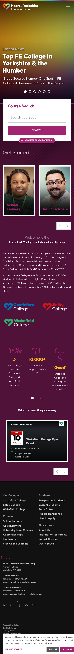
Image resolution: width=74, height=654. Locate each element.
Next (67, 226)
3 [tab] (34, 91)
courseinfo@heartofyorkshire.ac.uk (26, 594)
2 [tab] (30, 91)
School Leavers (12, 521)
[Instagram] (12, 605)
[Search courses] (37, 118)
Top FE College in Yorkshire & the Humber (27, 63)
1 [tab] (25, 91)
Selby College (11, 505)
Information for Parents (53, 534)
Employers (9, 539)
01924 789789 (21, 579)
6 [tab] (49, 91)
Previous (60, 226)
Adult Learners (12, 526)
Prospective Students (52, 500)
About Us (44, 530)
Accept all (67, 649)
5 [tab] (44, 91)
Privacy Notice (9, 631)
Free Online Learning (15, 543)
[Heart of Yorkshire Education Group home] (20, 5)
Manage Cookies (13, 649)
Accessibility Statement (12, 625)
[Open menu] (68, 6)
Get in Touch (46, 543)
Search (37, 130)
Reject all (53, 649)
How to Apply (47, 518)
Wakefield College (14, 509)
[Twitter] (26, 605)
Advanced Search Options (38, 140)
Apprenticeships (13, 534)
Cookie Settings (9, 628)
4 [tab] (39, 91)
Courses (8, 516)
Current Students (49, 505)
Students (44, 495)
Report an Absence (50, 514)
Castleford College (14, 500)
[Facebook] (5, 605)
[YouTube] (19, 605)
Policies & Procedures (12, 634)
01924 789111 (20, 591)
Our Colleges (11, 495)
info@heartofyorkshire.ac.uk (23, 582)
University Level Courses (18, 530)
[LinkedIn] (34, 605)
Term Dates (46, 509)
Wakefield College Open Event (43, 441)
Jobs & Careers (48, 539)
